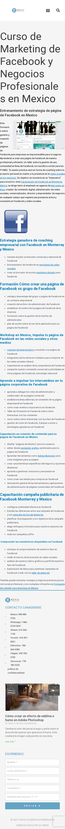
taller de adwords (41, 572)
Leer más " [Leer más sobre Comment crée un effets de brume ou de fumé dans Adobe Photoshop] (10, 741)
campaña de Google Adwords (28, 514)
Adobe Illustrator (46, 455)
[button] (48, 10)
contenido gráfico (30, 448)
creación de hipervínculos (20, 349)
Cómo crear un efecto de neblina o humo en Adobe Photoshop (29, 718)
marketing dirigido (45, 272)
